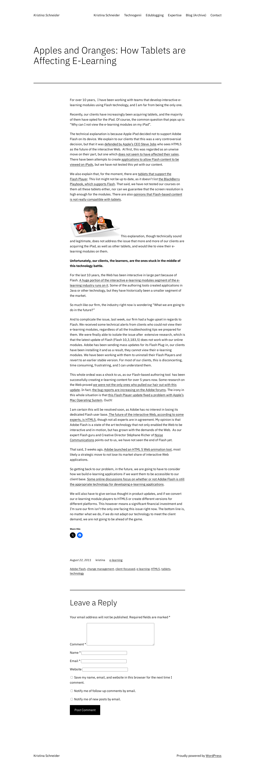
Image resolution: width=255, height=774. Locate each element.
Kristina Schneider (47, 15)
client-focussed (125, 569)
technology (77, 573)
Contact (215, 15)
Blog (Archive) (196, 15)
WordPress (213, 760)
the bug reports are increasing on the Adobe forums (129, 390)
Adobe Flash (78, 569)
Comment (78, 648)
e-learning (115, 560)
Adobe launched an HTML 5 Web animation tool (138, 449)
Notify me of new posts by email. (97, 703)
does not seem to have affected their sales (148, 154)
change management (100, 569)
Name (75, 657)
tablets (165, 569)
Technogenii (133, 15)
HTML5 (155, 569)
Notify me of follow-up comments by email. (105, 695)
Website (76, 673)
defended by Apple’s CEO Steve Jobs (130, 144)
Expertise (175, 15)
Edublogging (155, 15)
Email (75, 665)
